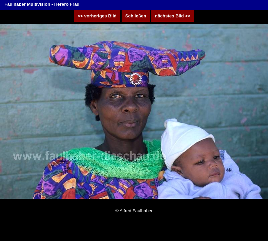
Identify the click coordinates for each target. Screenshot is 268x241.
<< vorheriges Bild (97, 15)
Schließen (136, 15)
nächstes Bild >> (172, 15)
